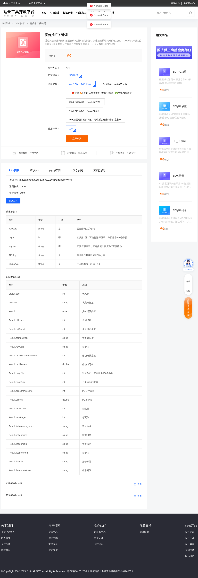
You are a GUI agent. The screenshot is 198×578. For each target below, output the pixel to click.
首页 (43, 12)
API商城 (54, 12)
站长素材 (189, 544)
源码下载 (189, 550)
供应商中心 (189, 3)
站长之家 (189, 532)
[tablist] (74, 170)
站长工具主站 (12, 3)
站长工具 (189, 538)
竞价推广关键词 (37, 23)
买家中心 (176, 3)
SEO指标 (20, 23)
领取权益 (81, 12)
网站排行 (189, 556)
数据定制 (68, 12)
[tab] (14, 171)
